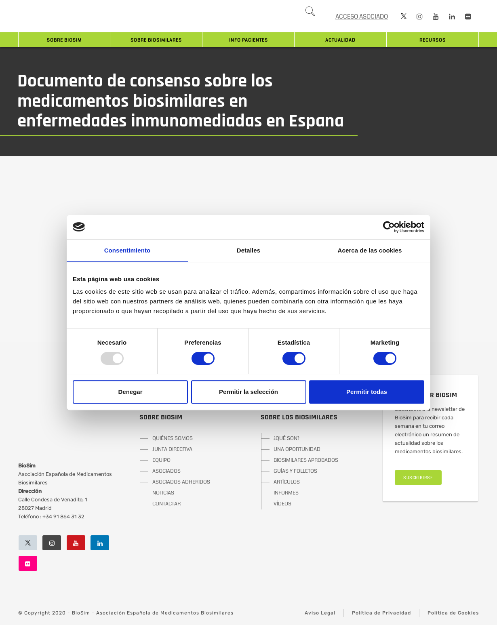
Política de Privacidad (381, 613)
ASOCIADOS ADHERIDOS (181, 482)
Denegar (130, 391)
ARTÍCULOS (287, 482)
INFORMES (286, 493)
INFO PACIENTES (248, 40)
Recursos (432, 40)
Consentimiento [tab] (127, 250)
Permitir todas (366, 391)
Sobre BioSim (64, 40)
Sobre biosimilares (156, 40)
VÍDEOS (282, 503)
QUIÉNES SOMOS (172, 438)
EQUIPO (161, 460)
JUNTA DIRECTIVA (172, 449)
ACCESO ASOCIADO (361, 16)
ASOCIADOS (166, 471)
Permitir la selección (248, 391)
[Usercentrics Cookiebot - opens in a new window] (389, 227)
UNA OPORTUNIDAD (297, 449)
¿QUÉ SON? (286, 438)
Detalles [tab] (248, 250)
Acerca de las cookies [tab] (370, 250)
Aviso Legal (320, 613)
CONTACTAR (166, 503)
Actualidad (340, 40)
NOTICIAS (163, 493)
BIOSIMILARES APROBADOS (306, 460)
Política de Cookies (453, 613)
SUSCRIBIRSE (418, 478)
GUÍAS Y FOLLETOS (295, 471)
